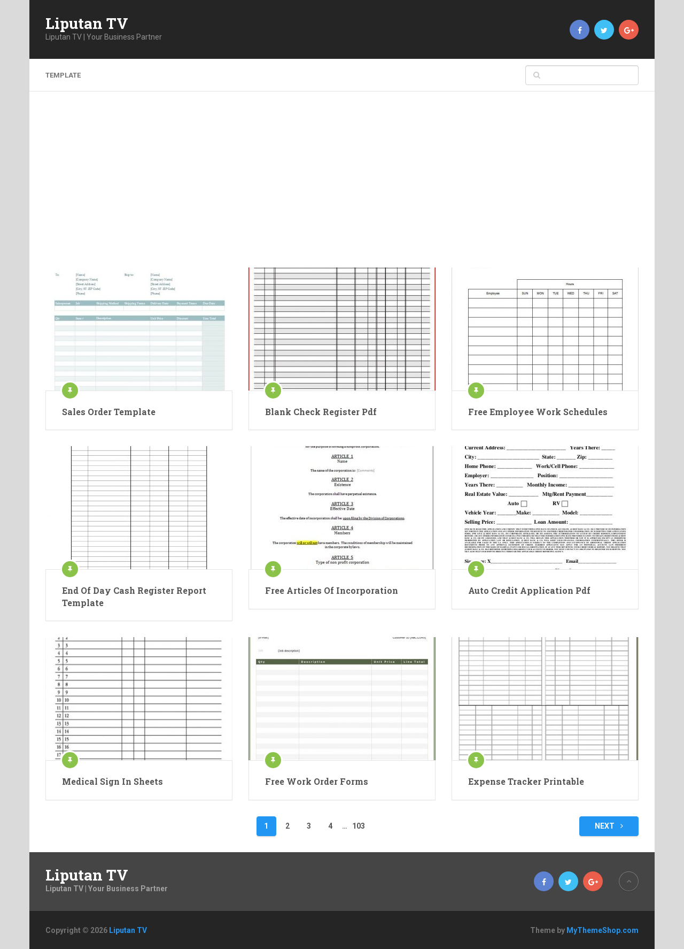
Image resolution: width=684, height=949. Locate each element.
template (63, 75)
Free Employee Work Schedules (538, 411)
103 (358, 826)
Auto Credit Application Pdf (529, 590)
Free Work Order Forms (316, 781)
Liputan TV (86, 23)
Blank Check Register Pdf (321, 411)
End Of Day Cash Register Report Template (134, 596)
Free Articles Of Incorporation (331, 590)
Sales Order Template (109, 411)
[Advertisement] (342, 187)
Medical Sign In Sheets (112, 781)
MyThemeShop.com (602, 930)
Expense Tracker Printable (526, 781)
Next (609, 826)
